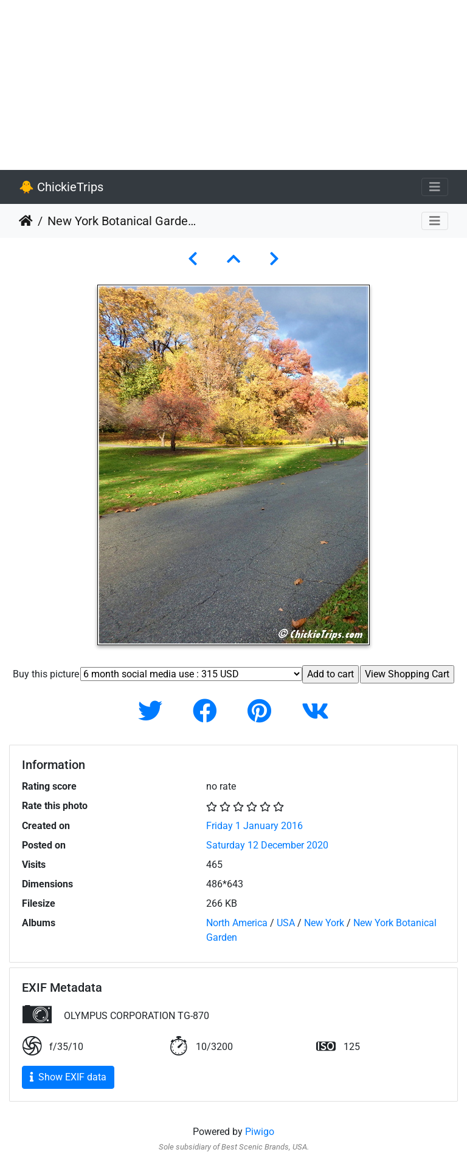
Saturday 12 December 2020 (267, 845)
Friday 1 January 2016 (254, 826)
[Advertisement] (233, 85)
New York (324, 923)
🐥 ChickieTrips (61, 187)
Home (26, 221)
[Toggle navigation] (434, 187)
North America (237, 923)
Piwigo (259, 1131)
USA (286, 923)
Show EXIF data (68, 1077)
